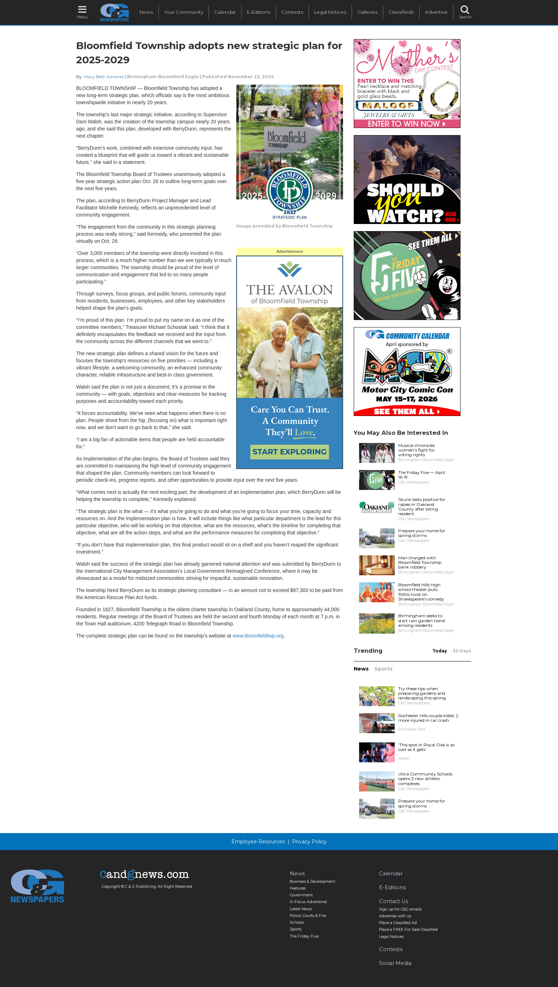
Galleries (367, 12)
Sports (383, 669)
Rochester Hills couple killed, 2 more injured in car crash (428, 718)
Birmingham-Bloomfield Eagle (163, 76)
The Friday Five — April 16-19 (421, 475)
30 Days (462, 650)
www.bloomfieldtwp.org (257, 636)
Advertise (436, 12)
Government (301, 895)
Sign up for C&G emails (400, 909)
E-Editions (258, 12)
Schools (297, 922)
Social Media (395, 963)
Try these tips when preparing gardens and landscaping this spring (422, 693)
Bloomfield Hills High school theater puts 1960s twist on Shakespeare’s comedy (421, 592)
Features (298, 888)
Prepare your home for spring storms (421, 533)
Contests (292, 12)
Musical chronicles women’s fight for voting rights (416, 450)
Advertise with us (395, 916)
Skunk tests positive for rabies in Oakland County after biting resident (421, 506)
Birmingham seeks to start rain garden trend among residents (421, 620)
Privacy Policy (309, 841)
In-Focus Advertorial (308, 902)
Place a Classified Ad (398, 923)
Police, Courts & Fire (308, 915)
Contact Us (393, 901)
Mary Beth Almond (103, 76)
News (146, 12)
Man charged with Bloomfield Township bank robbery (419, 562)
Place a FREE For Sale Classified (408, 929)
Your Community (183, 12)
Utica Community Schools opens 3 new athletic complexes (425, 778)
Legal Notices (330, 12)
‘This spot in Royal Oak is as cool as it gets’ (426, 747)
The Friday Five (304, 936)
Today (439, 650)
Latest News (301, 909)
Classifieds (401, 12)
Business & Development (312, 881)
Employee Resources (258, 841)
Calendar (225, 12)
